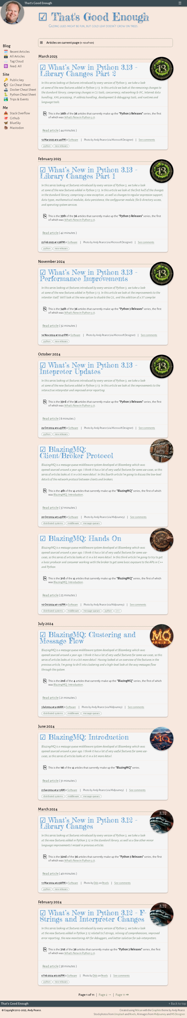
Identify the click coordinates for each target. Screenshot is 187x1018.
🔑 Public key (14, 80)
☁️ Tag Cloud (14, 61)
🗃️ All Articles (14, 56)
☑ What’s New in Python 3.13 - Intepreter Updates (88, 368)
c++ (118, 611)
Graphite (156, 1010)
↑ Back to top (177, 1003)
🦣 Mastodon (14, 128)
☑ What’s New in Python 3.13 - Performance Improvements (88, 275)
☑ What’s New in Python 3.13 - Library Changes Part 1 (88, 173)
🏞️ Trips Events (16, 99)
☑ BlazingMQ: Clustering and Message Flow (88, 637)
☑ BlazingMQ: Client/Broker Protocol (76, 452)
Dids (96, 883)
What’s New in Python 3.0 (79, 117)
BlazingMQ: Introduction (68, 494)
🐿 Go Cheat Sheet (17, 85)
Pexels (105, 883)
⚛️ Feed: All (13, 66)
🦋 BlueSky (12, 123)
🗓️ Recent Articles (17, 52)
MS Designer (178, 1014)
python (46, 146)
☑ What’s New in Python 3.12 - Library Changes (88, 823)
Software (73, 139)
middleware (73, 523)
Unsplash (119, 1014)
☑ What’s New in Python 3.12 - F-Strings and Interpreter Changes (93, 916)
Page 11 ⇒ (122, 995)
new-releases (61, 146)
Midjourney (160, 1014)
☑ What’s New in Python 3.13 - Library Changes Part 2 (88, 70)
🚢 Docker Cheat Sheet (20, 89)
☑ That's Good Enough (94, 19)
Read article (50, 130)
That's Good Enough (38, 3)
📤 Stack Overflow (17, 113)
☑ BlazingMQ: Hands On (80, 538)
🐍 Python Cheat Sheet (20, 94)
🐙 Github (12, 118)
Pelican (139, 1010)
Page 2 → (105, 995)
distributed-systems (53, 523)
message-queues (91, 523)
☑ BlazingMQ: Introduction (84, 737)
